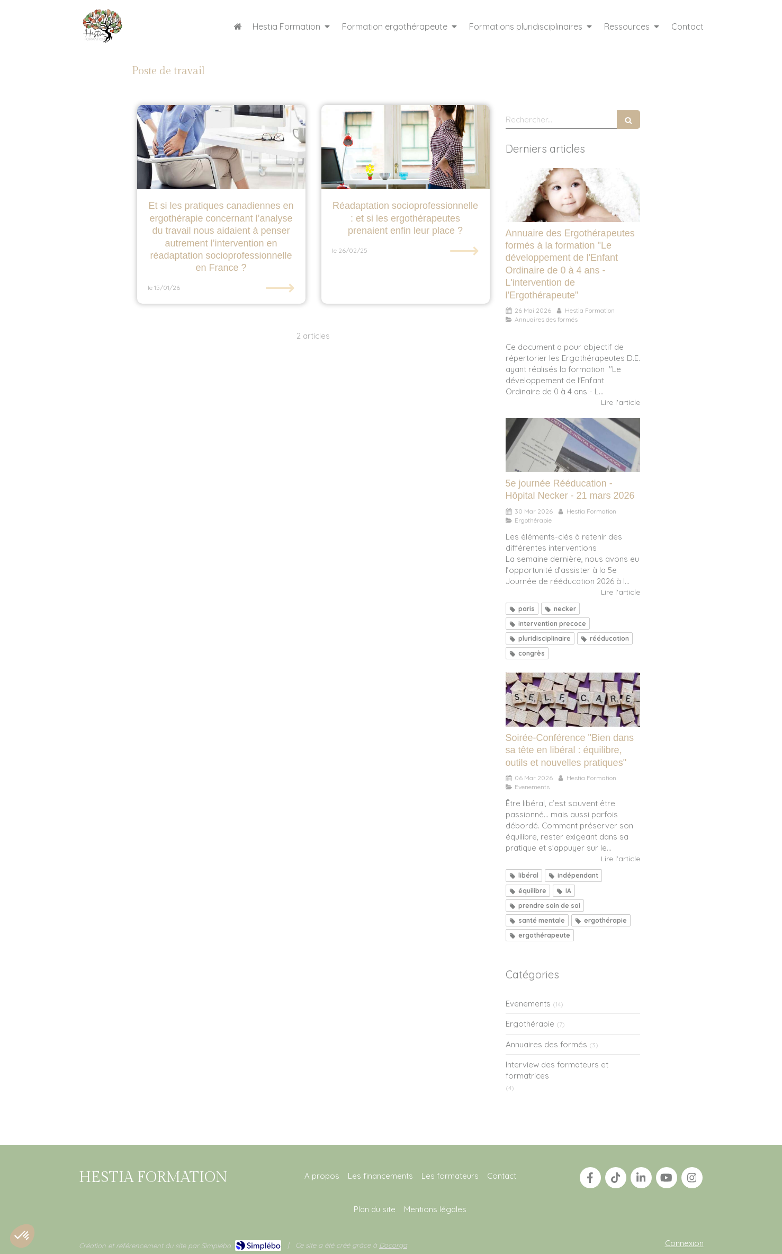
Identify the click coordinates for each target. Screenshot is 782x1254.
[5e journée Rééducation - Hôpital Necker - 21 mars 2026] (573, 445)
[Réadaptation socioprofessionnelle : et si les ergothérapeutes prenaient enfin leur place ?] (405, 147)
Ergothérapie (530, 1024)
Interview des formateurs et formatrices (557, 1070)
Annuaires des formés (546, 1044)
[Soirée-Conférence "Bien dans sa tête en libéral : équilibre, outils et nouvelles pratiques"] (573, 700)
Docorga (393, 1245)
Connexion (684, 1243)
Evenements (528, 1004)
